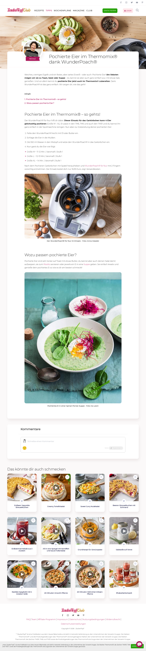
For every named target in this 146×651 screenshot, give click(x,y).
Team (34, 619)
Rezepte (39, 10)
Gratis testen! (110, 10)
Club (89, 10)
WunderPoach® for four (96, 166)
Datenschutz (75, 619)
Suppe (87, 264)
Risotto (47, 264)
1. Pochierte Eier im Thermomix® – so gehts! (45, 99)
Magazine (79, 10)
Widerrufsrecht (113, 619)
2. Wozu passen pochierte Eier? (39, 103)
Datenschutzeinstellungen (73, 624)
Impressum (62, 619)
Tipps (49, 10)
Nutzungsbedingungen (93, 619)
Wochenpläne (62, 10)
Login (128, 11)
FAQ (28, 619)
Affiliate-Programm (47, 619)
